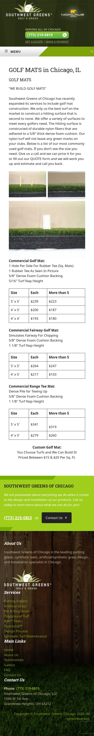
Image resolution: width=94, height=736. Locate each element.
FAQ (7, 670)
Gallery (9, 665)
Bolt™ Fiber (13, 621)
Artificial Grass (15, 606)
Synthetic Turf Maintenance (25, 636)
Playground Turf (16, 616)
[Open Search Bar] (92, 51)
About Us (11, 655)
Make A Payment (57, 41)
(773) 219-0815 (18, 517)
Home (8, 649)
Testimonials (14, 660)
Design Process (16, 631)
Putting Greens (16, 601)
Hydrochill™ (13, 626)
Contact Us (12, 675)
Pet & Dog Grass (16, 611)
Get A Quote (34, 41)
